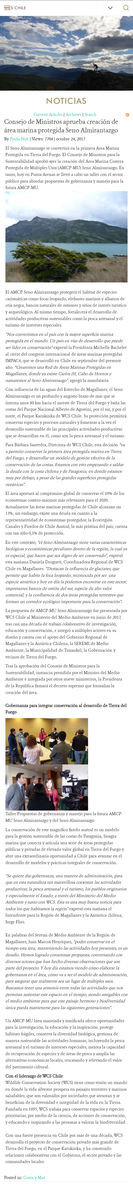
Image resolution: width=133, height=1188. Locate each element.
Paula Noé (20, 139)
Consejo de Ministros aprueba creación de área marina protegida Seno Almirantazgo (61, 126)
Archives (73, 114)
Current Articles (48, 114)
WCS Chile (15, 8)
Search (90, 114)
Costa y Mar (34, 1177)
